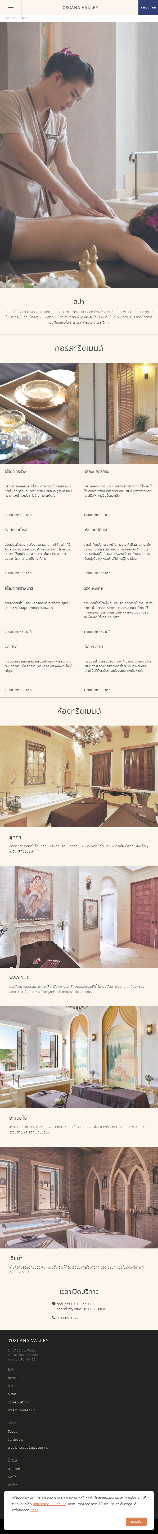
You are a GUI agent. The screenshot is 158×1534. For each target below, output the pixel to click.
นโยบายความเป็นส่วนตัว (49, 1504)
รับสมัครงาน (16, 1440)
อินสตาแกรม (15, 1469)
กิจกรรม (13, 1378)
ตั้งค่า (34, 1510)
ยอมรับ (136, 1521)
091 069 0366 (67, 1318)
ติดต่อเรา (13, 1431)
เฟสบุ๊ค (12, 1477)
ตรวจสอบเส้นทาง (19, 1402)
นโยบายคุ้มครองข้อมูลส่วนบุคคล (28, 1448)
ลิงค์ (11, 1369)
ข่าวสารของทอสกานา (21, 1410)
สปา (10, 1386)
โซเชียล (12, 1460)
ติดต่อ (12, 1423)
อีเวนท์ (12, 1394)
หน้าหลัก (10, 18)
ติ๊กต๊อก (12, 1485)
